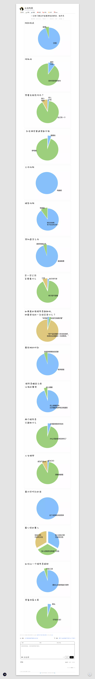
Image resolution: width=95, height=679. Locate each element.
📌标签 (39, 12)
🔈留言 (33, 12)
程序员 (38, 635)
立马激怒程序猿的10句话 (31, 638)
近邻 (29, 671)
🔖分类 (44, 12)
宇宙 (41, 635)
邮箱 (40, 642)
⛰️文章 (27, 12)
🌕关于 (50, 12)
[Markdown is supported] (22, 657)
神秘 (43, 635)
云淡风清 (29, 8)
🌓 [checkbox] (5, 674)
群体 (46, 635)
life (52, 635)
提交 (72, 657)
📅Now (56, 12)
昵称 (22, 642)
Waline (72, 667)
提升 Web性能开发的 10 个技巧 (67, 638)
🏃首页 (22, 12)
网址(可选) (59, 642)
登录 (67, 657)
